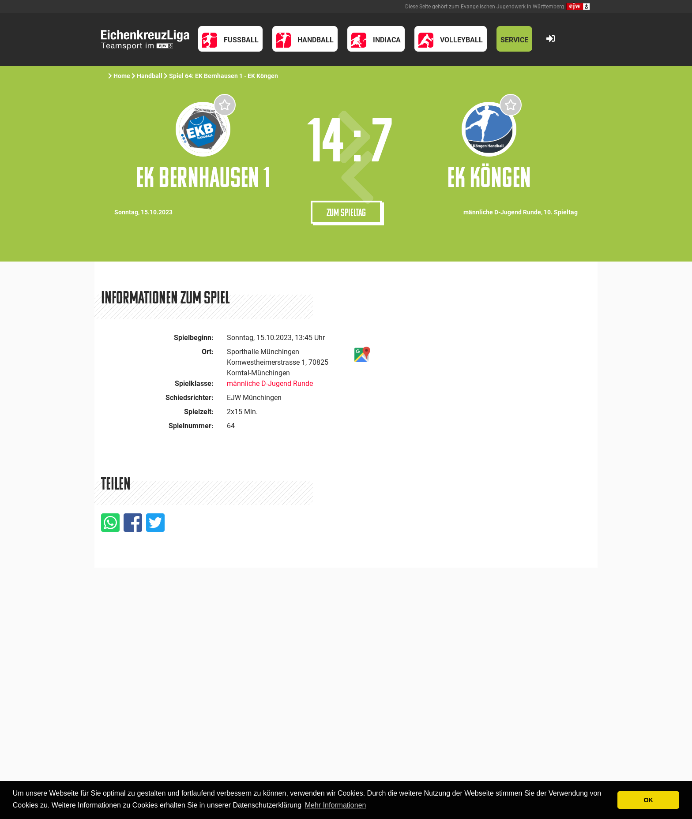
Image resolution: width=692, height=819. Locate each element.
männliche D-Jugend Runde (270, 383)
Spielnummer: (191, 426)
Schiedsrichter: (189, 397)
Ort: (208, 352)
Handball (149, 75)
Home (121, 75)
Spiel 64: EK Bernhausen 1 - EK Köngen (224, 75)
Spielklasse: (194, 383)
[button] (230, 39)
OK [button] (648, 800)
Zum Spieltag (346, 212)
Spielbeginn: (194, 337)
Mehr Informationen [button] (335, 805)
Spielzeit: (199, 412)
